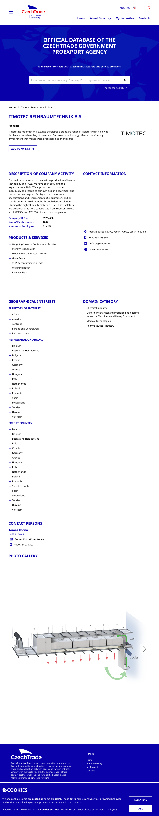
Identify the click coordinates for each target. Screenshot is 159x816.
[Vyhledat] (148, 8)
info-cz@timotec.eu (100, 243)
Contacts (144, 18)
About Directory (100, 18)
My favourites (125, 18)
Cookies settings (50, 809)
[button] (144, 648)
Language (127, 8)
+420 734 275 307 (98, 237)
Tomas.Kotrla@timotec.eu (29, 539)
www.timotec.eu (99, 249)
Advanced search (116, 87)
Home (81, 18)
